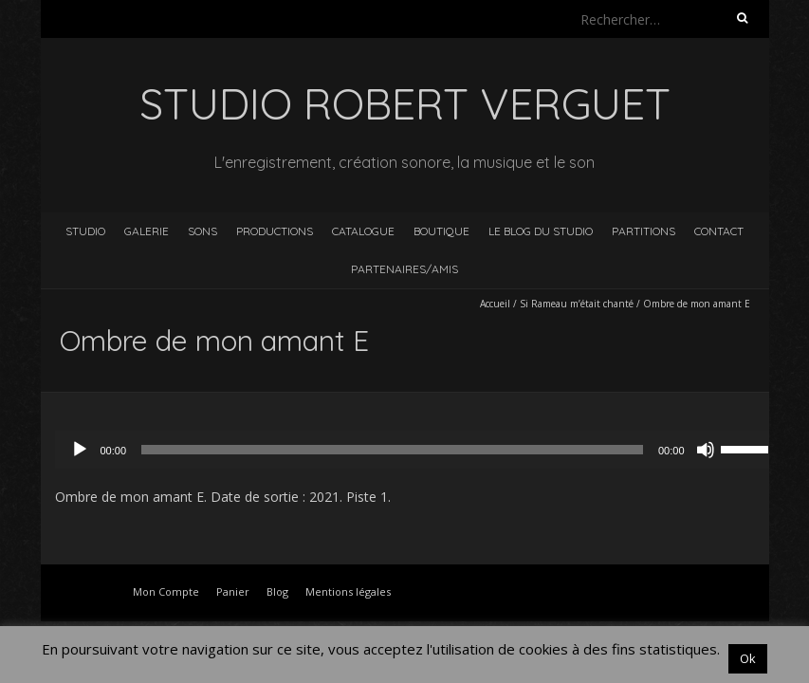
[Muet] (705, 449)
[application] (419, 450)
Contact (719, 231)
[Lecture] (79, 449)
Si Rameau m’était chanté (577, 303)
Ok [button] (748, 658)
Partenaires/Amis (404, 269)
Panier (232, 591)
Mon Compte (166, 591)
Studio (85, 231)
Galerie (146, 231)
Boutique (441, 231)
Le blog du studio (540, 231)
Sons (202, 231)
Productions (274, 231)
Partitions (643, 231)
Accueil (495, 303)
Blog (277, 591)
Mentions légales (348, 591)
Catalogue (363, 231)
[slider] (392, 449)
